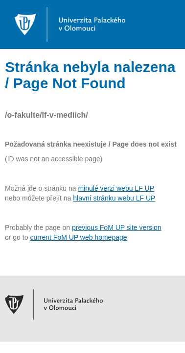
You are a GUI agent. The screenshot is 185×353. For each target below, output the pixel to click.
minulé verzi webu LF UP (116, 188)
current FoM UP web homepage (78, 237)
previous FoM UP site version (117, 227)
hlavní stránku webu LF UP (114, 198)
